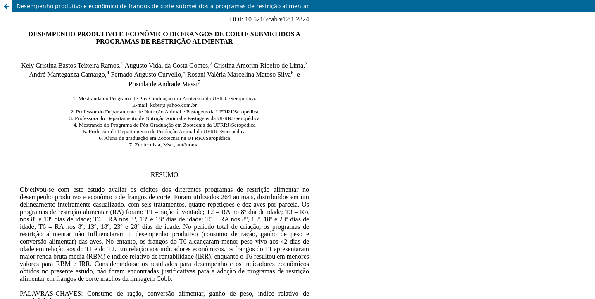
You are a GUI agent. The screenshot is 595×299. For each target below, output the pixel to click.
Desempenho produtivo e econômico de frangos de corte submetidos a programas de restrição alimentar (163, 6)
